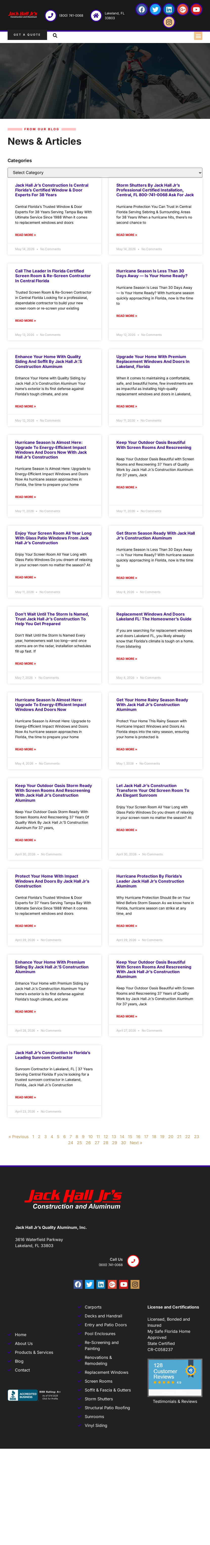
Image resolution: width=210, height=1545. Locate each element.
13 (114, 1136)
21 (179, 1136)
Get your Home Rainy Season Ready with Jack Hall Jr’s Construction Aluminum (152, 704)
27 (97, 1142)
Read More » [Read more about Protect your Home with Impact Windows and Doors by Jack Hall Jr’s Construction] (25, 926)
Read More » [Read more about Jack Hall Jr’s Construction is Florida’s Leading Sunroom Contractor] (25, 1097)
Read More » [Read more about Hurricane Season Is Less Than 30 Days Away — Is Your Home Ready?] (126, 316)
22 (187, 1136)
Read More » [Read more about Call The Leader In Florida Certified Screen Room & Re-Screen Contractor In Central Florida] (25, 320)
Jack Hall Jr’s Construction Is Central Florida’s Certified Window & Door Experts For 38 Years (51, 190)
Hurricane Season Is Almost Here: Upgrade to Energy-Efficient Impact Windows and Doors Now (50, 704)
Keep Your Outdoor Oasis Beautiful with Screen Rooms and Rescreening (153, 445)
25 (79, 1142)
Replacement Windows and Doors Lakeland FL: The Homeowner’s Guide (154, 616)
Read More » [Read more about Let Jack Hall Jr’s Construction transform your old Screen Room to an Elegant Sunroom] (126, 830)
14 (122, 1136)
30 (123, 1142)
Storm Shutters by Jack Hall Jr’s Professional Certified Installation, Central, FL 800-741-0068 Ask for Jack (155, 190)
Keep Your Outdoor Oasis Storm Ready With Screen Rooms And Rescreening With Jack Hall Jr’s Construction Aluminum (53, 793)
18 (154, 1136)
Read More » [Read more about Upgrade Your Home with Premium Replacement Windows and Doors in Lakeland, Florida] (126, 406)
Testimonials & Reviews (175, 1401)
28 (105, 1142)
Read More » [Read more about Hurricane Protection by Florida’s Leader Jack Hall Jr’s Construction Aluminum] (126, 926)
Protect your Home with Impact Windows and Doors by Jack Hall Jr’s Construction (52, 881)
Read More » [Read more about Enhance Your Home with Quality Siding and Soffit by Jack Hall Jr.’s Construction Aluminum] (25, 406)
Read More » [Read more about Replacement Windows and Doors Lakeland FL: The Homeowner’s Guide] (126, 659)
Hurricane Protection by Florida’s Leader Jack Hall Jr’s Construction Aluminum (150, 881)
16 (138, 1136)
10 (90, 1136)
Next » (136, 1142)
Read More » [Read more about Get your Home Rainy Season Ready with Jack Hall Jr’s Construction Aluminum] (126, 749)
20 (170, 1136)
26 (88, 1142)
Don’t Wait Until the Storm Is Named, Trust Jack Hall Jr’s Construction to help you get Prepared (52, 619)
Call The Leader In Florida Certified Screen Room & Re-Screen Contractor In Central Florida (53, 275)
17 (146, 1136)
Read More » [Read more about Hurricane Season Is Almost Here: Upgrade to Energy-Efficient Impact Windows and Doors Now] (25, 749)
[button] (198, 36)
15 (130, 1136)
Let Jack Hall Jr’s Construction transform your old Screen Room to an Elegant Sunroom (152, 790)
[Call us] (133, 1261)
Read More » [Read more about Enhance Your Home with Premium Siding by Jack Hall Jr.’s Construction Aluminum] (25, 1011)
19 (162, 1136)
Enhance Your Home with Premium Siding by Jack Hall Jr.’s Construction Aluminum (52, 967)
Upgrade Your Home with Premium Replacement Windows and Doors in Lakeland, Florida (153, 361)
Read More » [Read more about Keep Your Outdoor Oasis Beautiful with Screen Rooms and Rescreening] (126, 487)
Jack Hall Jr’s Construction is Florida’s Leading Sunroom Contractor (52, 1055)
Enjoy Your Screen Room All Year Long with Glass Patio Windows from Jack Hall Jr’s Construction (53, 538)
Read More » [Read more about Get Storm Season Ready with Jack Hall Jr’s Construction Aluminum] (126, 578)
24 (70, 1142)
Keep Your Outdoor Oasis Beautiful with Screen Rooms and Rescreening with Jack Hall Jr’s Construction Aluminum (153, 969)
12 (106, 1136)
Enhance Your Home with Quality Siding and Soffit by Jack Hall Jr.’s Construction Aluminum (48, 361)
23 (196, 1136)
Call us (116, 1259)
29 (114, 1142)
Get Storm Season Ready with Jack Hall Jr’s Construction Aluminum (155, 535)
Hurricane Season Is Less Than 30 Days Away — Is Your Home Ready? (151, 273)
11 (98, 1136)
